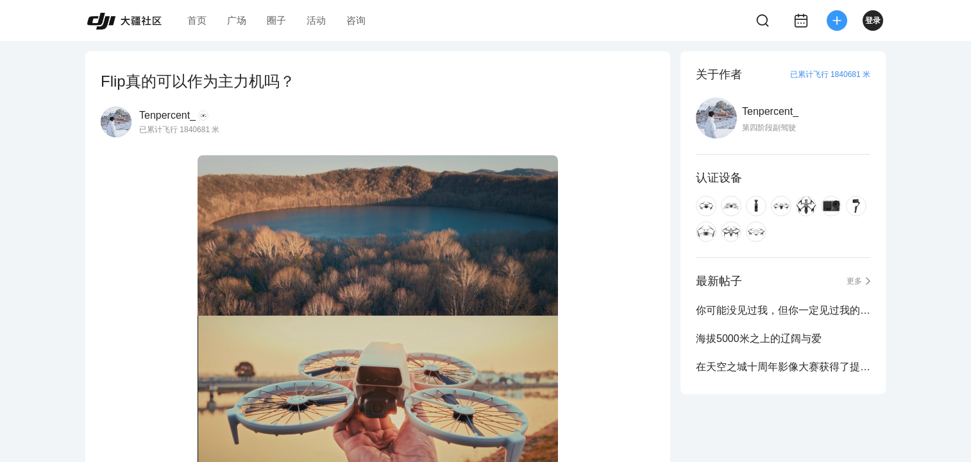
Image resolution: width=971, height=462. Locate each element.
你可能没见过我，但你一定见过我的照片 (783, 310)
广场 (236, 20)
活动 (316, 20)
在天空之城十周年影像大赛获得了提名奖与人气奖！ (783, 366)
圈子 (276, 20)
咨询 (356, 20)
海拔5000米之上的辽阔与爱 (759, 338)
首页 (197, 20)
